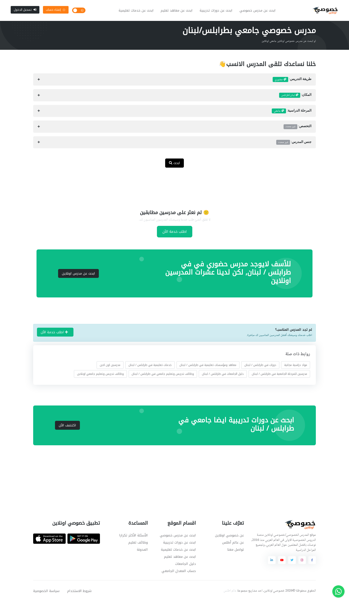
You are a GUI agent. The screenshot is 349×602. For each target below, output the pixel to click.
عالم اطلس (230, 591)
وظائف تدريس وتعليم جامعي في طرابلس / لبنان (163, 374)
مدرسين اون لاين (110, 365)
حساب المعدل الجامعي (179, 571)
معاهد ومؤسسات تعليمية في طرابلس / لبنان (207, 365)
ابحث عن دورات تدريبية (216, 11)
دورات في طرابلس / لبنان (260, 365)
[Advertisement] (171, 186)
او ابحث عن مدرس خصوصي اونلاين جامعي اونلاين (289, 41)
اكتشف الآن (67, 426)
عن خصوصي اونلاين (229, 536)
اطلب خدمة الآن (174, 232)
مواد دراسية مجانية (295, 365)
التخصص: (297, 127)
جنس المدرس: (293, 143)
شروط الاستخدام (79, 591)
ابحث (174, 163)
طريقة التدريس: (292, 80)
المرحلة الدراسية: (291, 111)
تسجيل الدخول (25, 10)
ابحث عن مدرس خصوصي (258, 11)
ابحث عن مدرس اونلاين (78, 274)
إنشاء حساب (55, 10)
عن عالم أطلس (233, 543)
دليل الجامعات (185, 564)
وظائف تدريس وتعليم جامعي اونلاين (100, 374)
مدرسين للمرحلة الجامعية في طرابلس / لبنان (279, 374)
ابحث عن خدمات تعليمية (136, 11)
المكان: (295, 96)
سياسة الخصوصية (46, 591)
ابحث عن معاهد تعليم (177, 11)
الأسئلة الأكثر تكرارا (133, 536)
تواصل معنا (235, 550)
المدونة (142, 550)
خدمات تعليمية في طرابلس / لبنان (150, 365)
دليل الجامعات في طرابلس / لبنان (223, 374)
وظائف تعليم (138, 543)
